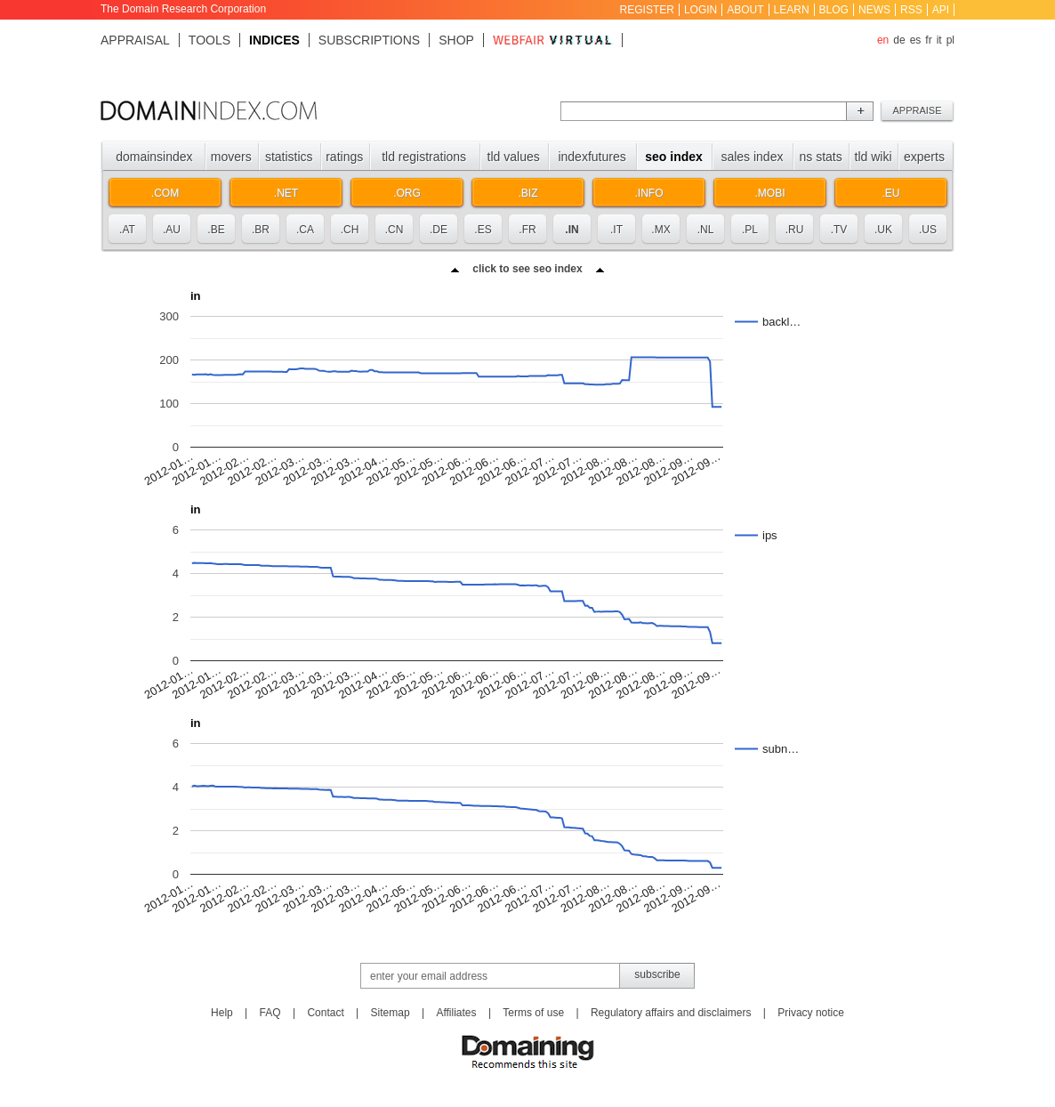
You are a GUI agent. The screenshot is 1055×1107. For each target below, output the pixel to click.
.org (407, 193)
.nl (705, 229)
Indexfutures (591, 156)
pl (950, 40)
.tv (839, 229)
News (874, 10)
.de (438, 229)
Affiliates (456, 1012)
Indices (274, 40)
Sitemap (390, 1012)
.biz (527, 193)
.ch (350, 229)
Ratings (344, 156)
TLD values (513, 156)
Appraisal (135, 40)
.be (215, 229)
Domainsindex (154, 156)
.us (928, 229)
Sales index (752, 156)
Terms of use (533, 1012)
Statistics (289, 156)
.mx (660, 229)
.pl (750, 229)
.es (482, 229)
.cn (394, 229)
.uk (883, 229)
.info (649, 193)
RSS (911, 10)
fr (928, 40)
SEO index (674, 156)
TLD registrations (424, 156)
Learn (791, 10)
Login (700, 10)
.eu (890, 193)
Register (647, 10)
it (939, 40)
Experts (924, 156)
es (916, 40)
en (883, 40)
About (745, 10)
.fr (527, 229)
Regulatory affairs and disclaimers (671, 1012)
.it (616, 229)
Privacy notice (810, 1012)
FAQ (270, 1012)
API (940, 10)
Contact (325, 1012)
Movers (231, 156)
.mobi (769, 193)
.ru (794, 229)
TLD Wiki (873, 156)
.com (165, 193)
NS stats (820, 156)
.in (571, 229)
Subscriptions (369, 40)
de (899, 40)
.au (172, 229)
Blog (834, 10)
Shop (456, 40)
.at (127, 229)
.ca (305, 229)
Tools (209, 40)
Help (222, 1012)
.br (261, 229)
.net (286, 193)
